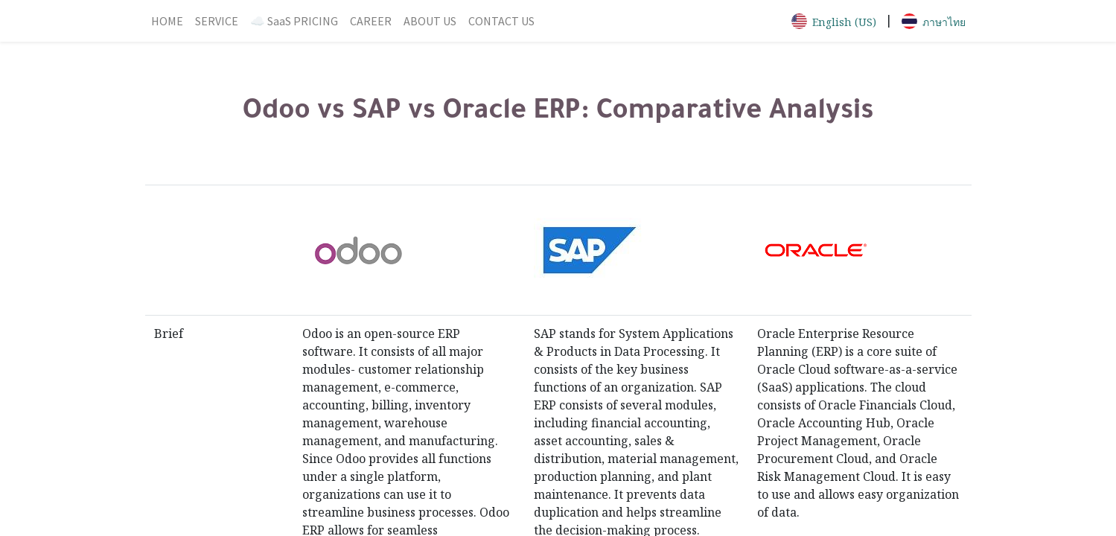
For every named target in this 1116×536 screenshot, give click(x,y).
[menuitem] (167, 21)
